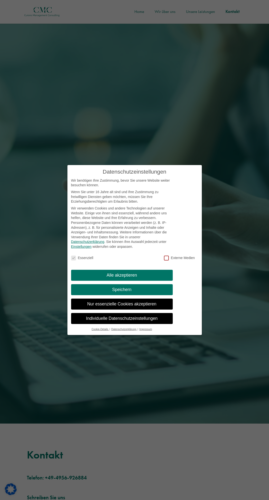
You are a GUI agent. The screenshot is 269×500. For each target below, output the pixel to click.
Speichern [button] (121, 293)
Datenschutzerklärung (87, 245)
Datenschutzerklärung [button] (124, 332)
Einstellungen (81, 250)
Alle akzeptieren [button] (122, 278)
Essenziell (82, 261)
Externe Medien (179, 261)
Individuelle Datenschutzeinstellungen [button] (122, 321)
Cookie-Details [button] (100, 332)
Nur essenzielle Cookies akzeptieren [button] (121, 307)
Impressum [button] (145, 332)
